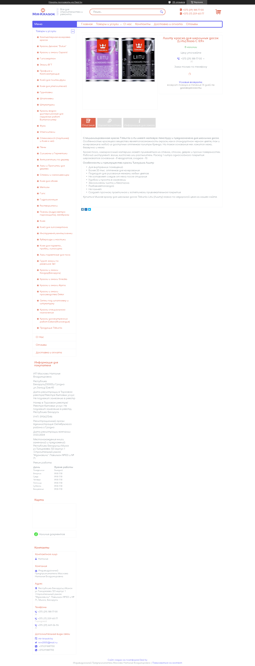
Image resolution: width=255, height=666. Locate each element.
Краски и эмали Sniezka (53, 279)
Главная (87, 24)
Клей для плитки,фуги (53, 80)
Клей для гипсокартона (54, 227)
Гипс (42, 193)
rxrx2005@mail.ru (47, 642)
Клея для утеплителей (53, 86)
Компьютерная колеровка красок (55, 38)
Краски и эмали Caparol (53, 52)
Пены (43, 147)
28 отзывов (178, 2)
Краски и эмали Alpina (53, 285)
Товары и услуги (107, 24)
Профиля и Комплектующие (50, 72)
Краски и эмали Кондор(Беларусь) (50, 271)
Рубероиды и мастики (53, 239)
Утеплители (47, 132)
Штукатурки (47, 105)
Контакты (142, 24)
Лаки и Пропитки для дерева (52, 167)
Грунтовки (46, 92)
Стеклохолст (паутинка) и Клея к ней (54, 139)
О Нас (40, 337)
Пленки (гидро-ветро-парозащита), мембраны (54, 213)
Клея (42, 221)
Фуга (43, 126)
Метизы (44, 187)
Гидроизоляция (49, 200)
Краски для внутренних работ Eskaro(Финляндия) (55, 320)
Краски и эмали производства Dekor (52, 293)
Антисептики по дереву (54, 160)
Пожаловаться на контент (167, 663)
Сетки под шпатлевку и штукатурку (54, 302)
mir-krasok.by (45, 639)
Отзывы (192, 24)
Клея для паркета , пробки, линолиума (51, 247)
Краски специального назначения (52, 311)
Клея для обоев (49, 181)
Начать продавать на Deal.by (65, 2)
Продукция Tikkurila (51, 328)
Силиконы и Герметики (53, 153)
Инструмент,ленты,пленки (56, 233)
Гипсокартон (48, 59)
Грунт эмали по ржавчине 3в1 (49, 262)
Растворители (49, 206)
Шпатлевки (47, 98)
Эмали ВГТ (46, 65)
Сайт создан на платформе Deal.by (127, 660)
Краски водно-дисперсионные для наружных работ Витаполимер (51, 115)
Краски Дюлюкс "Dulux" (53, 46)
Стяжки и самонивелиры (54, 175)
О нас (127, 24)
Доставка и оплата (168, 24)
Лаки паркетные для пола (55, 255)
